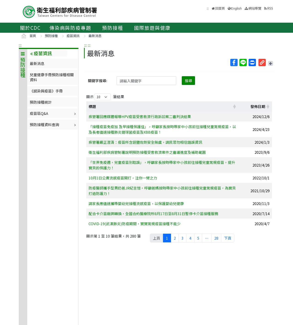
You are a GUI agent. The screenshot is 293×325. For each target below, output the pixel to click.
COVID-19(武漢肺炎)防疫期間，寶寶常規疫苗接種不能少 (135, 223)
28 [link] (216, 238)
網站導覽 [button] (254, 8)
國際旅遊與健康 (152, 27)
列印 (252, 62)
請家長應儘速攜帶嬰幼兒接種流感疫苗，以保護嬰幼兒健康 (136, 203)
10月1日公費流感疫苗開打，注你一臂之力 (123, 178)
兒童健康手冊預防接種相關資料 (52, 77)
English (236, 8)
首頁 (33, 35)
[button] (234, 106)
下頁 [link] (227, 238)
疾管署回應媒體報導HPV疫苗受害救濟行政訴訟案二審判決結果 (140, 116)
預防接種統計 (41, 102)
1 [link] (167, 238)
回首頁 (220, 8)
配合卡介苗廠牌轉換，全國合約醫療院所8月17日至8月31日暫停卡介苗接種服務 (153, 213)
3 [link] (183, 238)
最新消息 (95, 35)
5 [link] (198, 238)
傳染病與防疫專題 (70, 27)
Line (243, 62)
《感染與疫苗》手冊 (46, 91)
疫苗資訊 (73, 35)
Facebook (234, 62)
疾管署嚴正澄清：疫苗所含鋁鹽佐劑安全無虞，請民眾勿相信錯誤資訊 (145, 142)
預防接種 (112, 27)
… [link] (207, 238)
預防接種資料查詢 (53, 124)
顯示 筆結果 (105, 96)
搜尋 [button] (188, 80)
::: (20, 45)
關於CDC (30, 27)
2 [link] (175, 238)
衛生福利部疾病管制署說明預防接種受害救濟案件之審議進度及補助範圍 (147, 152)
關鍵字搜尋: (97, 80)
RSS (270, 8)
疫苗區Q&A (53, 113)
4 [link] (190, 238)
